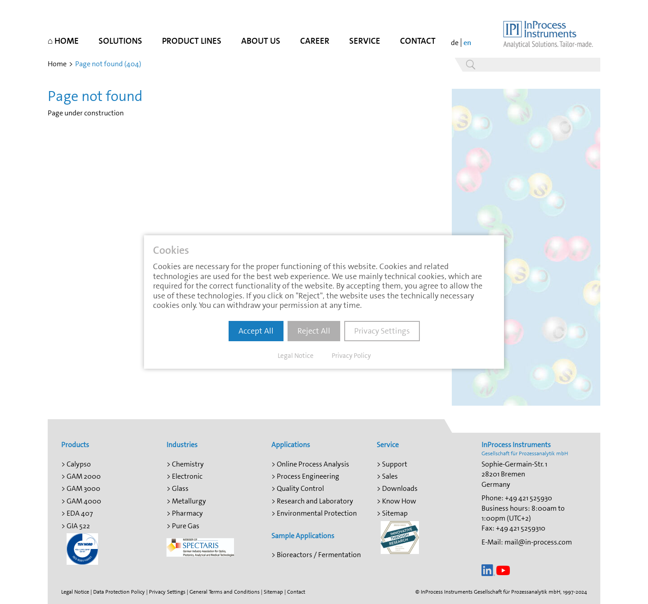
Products (75, 444)
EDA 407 (80, 513)
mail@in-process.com (538, 542)
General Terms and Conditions (224, 591)
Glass (180, 488)
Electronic (187, 476)
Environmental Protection (317, 513)
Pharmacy (187, 513)
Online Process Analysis (313, 464)
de (455, 42)
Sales (390, 476)
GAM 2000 (84, 476)
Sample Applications (302, 535)
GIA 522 (78, 526)
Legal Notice (75, 591)
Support (394, 464)
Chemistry (188, 464)
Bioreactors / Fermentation (319, 554)
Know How (399, 501)
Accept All (256, 330)
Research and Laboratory (315, 501)
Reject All (313, 330)
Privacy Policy (351, 355)
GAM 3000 (83, 488)
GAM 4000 (84, 501)
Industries (182, 444)
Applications (290, 444)
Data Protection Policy (119, 591)
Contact (296, 591)
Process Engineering (308, 476)
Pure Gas (185, 526)
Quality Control (300, 488)
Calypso (79, 464)
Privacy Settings (167, 591)
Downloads (400, 488)
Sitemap (395, 513)
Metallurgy (189, 501)
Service (388, 444)
